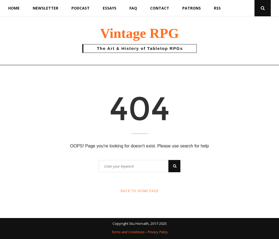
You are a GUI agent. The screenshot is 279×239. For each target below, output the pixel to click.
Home (14, 8)
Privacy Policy (157, 231)
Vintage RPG (139, 33)
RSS (217, 8)
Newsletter (45, 8)
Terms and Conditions (128, 231)
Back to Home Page (140, 191)
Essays (109, 8)
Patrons (191, 8)
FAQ (133, 8)
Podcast (80, 8)
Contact (159, 8)
